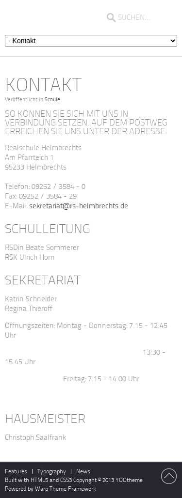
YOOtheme (129, 480)
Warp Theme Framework (65, 488)
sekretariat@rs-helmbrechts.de (78, 206)
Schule (52, 99)
